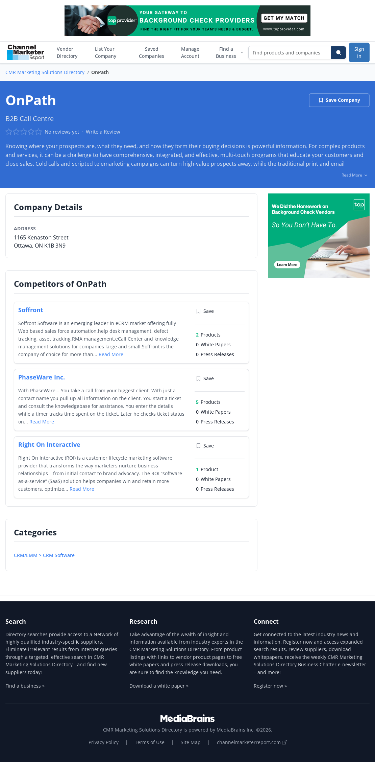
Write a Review (103, 131)
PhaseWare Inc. (41, 377)
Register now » (270, 686)
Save (205, 311)
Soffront (30, 310)
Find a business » (25, 686)
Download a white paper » (159, 686)
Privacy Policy (104, 742)
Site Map (191, 742)
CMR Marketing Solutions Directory (44, 72)
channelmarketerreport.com (252, 742)
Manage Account (190, 52)
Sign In (359, 52)
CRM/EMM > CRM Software (44, 555)
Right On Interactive (49, 444)
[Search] (338, 52)
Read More (111, 354)
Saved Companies (151, 52)
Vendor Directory (67, 52)
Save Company (339, 100)
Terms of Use (150, 742)
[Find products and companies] (290, 52)
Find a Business (230, 52)
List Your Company (105, 52)
